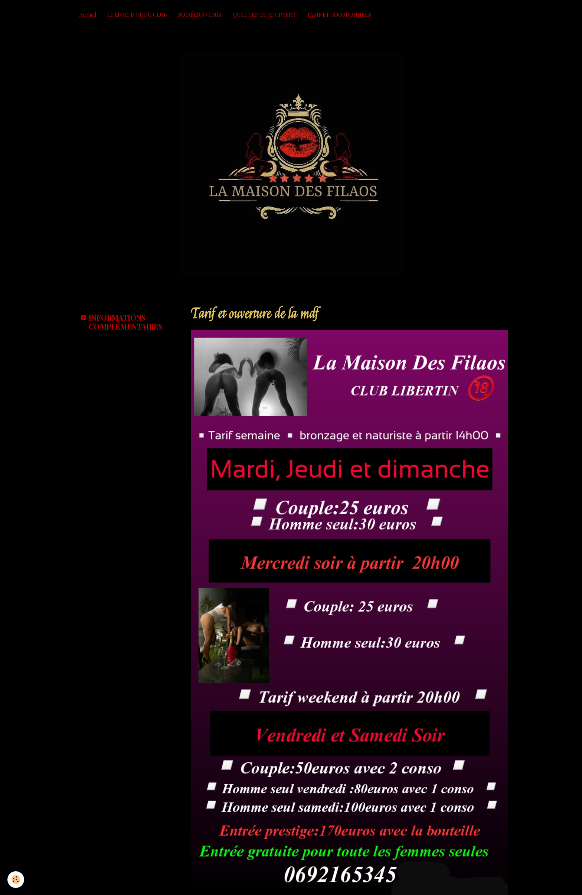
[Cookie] (15, 879)
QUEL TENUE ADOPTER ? (264, 14)
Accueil (87, 14)
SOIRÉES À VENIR (200, 14)
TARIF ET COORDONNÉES (339, 14)
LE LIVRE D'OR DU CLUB (137, 14)
